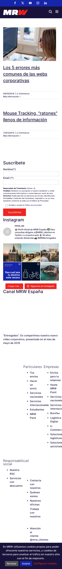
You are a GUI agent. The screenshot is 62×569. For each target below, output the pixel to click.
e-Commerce (23, 93)
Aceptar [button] (26, 563)
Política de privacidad (33, 205)
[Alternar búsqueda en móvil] (50, 11)
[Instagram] (25, 466)
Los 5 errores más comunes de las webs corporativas (25, 74)
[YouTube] (36, 460)
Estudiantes (37, 409)
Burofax (55, 413)
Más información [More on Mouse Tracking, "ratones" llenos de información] (11, 135)
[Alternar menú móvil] (57, 11)
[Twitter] (30, 460)
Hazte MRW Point (53, 388)
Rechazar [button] (11, 563)
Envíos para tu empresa (55, 376)
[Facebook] (25, 460)
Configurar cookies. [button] (45, 563)
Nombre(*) (9, 169)
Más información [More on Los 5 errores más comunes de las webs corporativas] (11, 96)
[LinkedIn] (30, 466)
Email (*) (8, 177)
